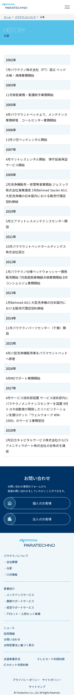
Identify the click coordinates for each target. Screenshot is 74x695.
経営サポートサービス (20, 607)
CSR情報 (12, 574)
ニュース (9, 628)
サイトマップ (37, 687)
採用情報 (9, 634)
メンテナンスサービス (20, 595)
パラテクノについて (16, 556)
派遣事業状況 (12, 659)
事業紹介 (9, 589)
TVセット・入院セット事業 (23, 614)
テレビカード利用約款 (51, 659)
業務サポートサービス (20, 601)
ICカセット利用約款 (16, 665)
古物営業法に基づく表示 (19, 645)
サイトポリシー (52, 680)
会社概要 (12, 562)
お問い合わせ (12, 639)
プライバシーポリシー (26, 680)
